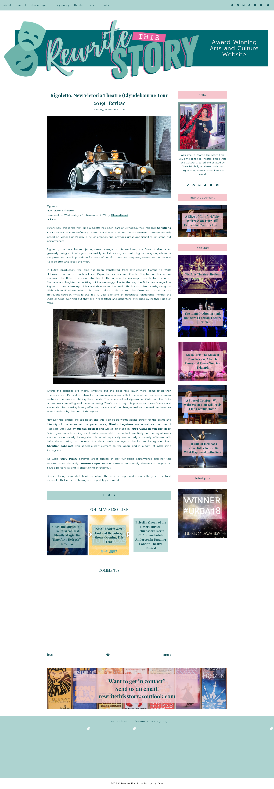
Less (50, 654)
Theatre (79, 5)
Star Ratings (38, 5)
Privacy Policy (60, 5)
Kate (160, 783)
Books (105, 5)
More (167, 654)
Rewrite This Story (132, 783)
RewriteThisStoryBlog (151, 721)
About (7, 5)
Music (92, 5)
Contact (21, 5)
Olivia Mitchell (119, 215)
